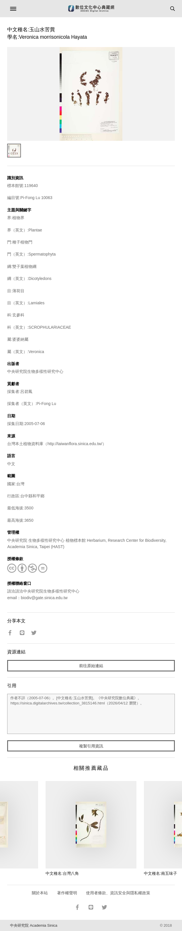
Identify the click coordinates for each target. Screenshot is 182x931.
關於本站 (40, 893)
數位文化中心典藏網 (91, 8)
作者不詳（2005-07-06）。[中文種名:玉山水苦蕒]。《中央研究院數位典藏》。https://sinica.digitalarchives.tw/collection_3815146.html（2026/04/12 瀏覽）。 (91, 714)
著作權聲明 (67, 893)
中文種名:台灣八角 (62, 873)
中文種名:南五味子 (160, 873)
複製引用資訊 (91, 746)
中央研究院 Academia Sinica (33, 925)
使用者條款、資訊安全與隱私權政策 (118, 893)
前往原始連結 (91, 665)
